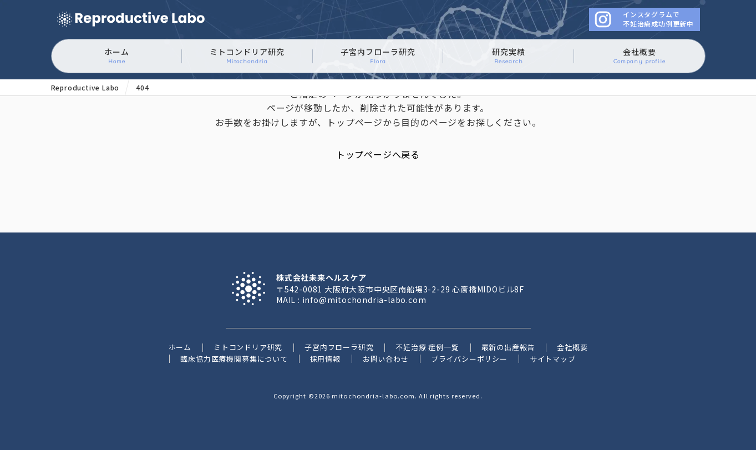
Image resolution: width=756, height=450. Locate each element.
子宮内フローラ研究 (378, 55)
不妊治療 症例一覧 (427, 347)
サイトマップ (553, 358)
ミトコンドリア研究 (247, 55)
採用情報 (325, 358)
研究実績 (508, 55)
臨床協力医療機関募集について (233, 358)
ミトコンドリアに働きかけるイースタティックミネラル (131, 20)
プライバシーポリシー (469, 358)
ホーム (116, 55)
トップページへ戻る (378, 154)
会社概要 (639, 55)
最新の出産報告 (508, 347)
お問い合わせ (386, 358)
